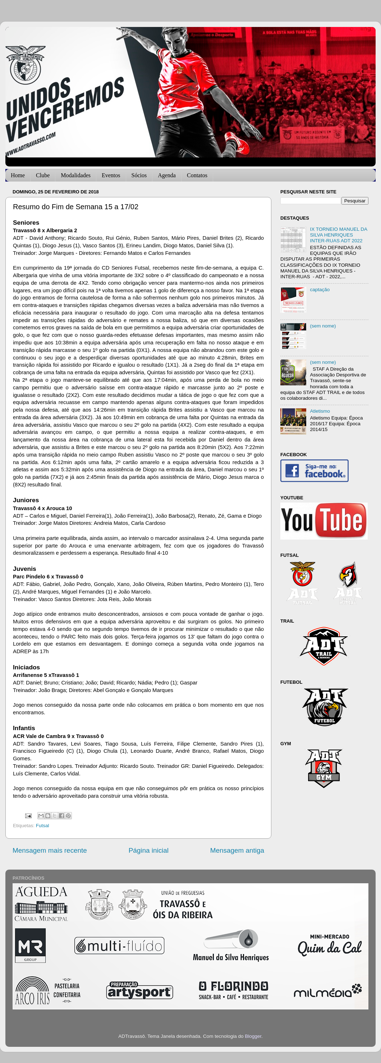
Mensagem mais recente (50, 850)
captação (320, 289)
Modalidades (76, 175)
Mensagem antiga (237, 850)
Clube (43, 175)
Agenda (167, 175)
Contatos (197, 175)
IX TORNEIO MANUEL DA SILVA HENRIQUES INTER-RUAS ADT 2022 (338, 234)
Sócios (139, 175)
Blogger (253, 1036)
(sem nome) (323, 326)
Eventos (111, 175)
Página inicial (149, 850)
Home (18, 175)
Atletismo (320, 411)
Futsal (42, 825)
